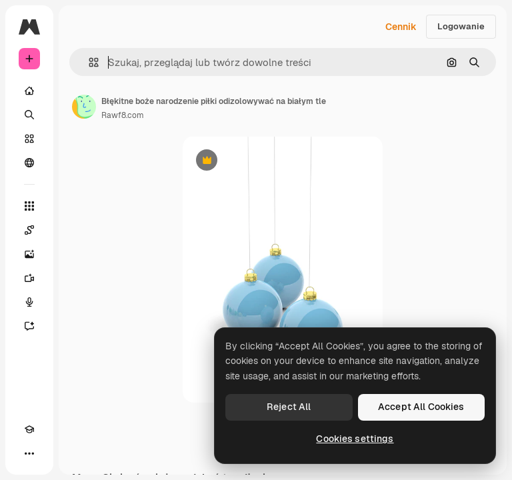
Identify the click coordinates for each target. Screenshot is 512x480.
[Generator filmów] (29, 278)
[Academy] (29, 429)
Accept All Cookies (421, 407)
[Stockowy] (29, 138)
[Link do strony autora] (84, 107)
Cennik (401, 27)
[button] (88, 62)
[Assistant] (29, 326)
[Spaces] (29, 230)
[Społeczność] (29, 162)
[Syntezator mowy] (29, 302)
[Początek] (29, 90)
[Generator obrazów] (29, 254)
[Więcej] (29, 453)
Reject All (289, 407)
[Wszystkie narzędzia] (29, 206)
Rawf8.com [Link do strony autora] (122, 115)
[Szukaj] (29, 114)
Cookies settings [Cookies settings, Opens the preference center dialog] (354, 439)
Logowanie (461, 26)
